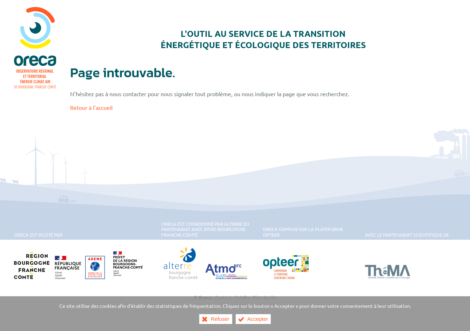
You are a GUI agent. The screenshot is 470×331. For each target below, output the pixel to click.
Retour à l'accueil (91, 107)
